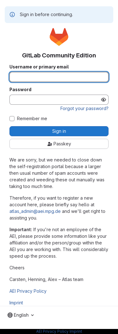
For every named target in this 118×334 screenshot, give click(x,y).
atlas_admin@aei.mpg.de (35, 211)
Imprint (16, 302)
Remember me (32, 118)
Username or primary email (39, 66)
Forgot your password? (84, 108)
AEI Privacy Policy (28, 291)
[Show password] (103, 100)
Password (20, 89)
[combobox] (21, 315)
